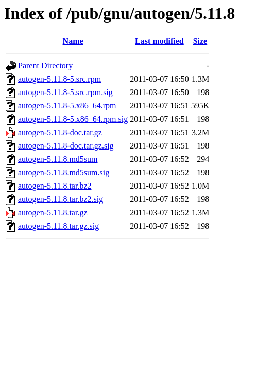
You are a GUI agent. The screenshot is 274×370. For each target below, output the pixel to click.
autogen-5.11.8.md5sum (58, 159)
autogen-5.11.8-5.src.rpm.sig (65, 92)
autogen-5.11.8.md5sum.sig (63, 172)
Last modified (159, 40)
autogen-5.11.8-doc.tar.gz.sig (66, 145)
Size (200, 40)
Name (73, 40)
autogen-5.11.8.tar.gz (52, 212)
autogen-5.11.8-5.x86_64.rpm (67, 105)
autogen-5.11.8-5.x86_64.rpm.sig (73, 119)
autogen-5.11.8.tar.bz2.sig (60, 199)
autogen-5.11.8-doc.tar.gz (60, 132)
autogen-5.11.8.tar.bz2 (54, 185)
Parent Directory (45, 65)
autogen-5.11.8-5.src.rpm (59, 79)
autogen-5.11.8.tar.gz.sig (58, 225)
